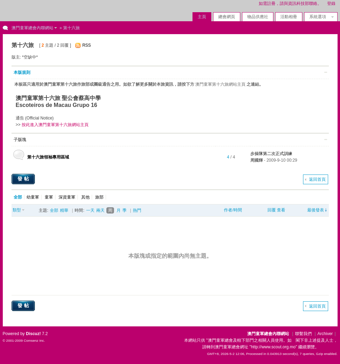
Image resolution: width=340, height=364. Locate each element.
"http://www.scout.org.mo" (273, 346)
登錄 (331, 3)
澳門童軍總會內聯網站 (32, 27)
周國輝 (256, 160)
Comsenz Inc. (34, 340)
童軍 (49, 197)
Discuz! (33, 333)
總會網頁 (226, 16)
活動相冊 (288, 16)
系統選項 (319, 16)
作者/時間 (233, 210)
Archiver (325, 333)
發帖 (24, 178)
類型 (17, 210)
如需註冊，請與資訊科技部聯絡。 (290, 3)
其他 (85, 197)
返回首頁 (317, 179)
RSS (86, 45)
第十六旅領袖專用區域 (48, 157)
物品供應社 (257, 16)
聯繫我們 (303, 333)
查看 (281, 210)
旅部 (99, 197)
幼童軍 (33, 197)
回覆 (271, 210)
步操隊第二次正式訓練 (271, 153)
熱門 (137, 210)
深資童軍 (67, 197)
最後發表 (315, 210)
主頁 (202, 16)
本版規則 (22, 72)
